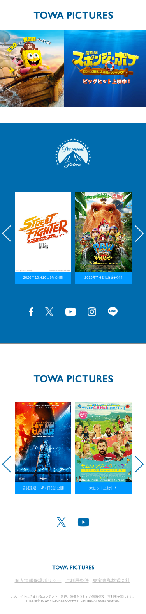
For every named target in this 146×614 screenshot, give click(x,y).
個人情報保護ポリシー (38, 580)
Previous (6, 233)
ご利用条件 (77, 580)
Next (139, 233)
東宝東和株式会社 (111, 580)
